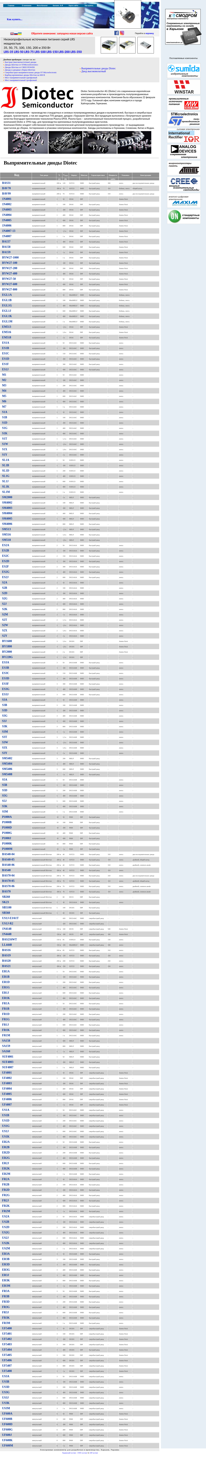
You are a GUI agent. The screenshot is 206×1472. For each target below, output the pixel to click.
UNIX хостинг (82, 1453)
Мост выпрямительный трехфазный (21, 80)
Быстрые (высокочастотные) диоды (20, 62)
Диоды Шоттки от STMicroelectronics (21, 64)
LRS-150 (52, 52)
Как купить (89, 5)
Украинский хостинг (69, 1453)
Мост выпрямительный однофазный (21, 77)
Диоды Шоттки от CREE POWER (20, 67)
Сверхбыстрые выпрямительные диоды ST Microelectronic (31, 72)
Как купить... (14, 19)
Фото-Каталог (42, 5)
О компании (26, 5)
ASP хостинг (93, 1453)
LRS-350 (76, 52)
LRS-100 (40, 52)
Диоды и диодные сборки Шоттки (20, 70)
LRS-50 (18, 52)
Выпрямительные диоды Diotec (98, 68)
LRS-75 (29, 52)
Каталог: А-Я (58, 5)
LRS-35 (8, 52)
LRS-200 (64, 52)
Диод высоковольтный (93, 71)
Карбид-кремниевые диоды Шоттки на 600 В (25, 75)
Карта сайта (73, 5)
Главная (11, 5)
